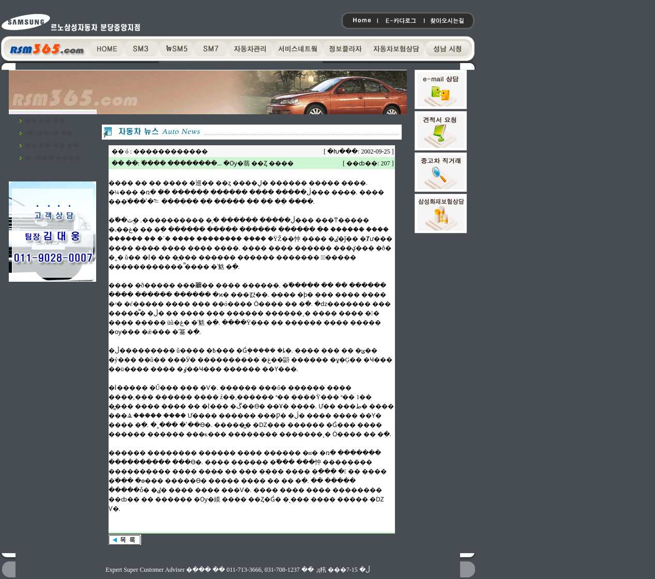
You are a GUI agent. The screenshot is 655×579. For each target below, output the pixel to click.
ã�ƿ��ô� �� (49, 132)
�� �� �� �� (52, 145)
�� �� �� (45, 120)
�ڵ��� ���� (53, 157)
